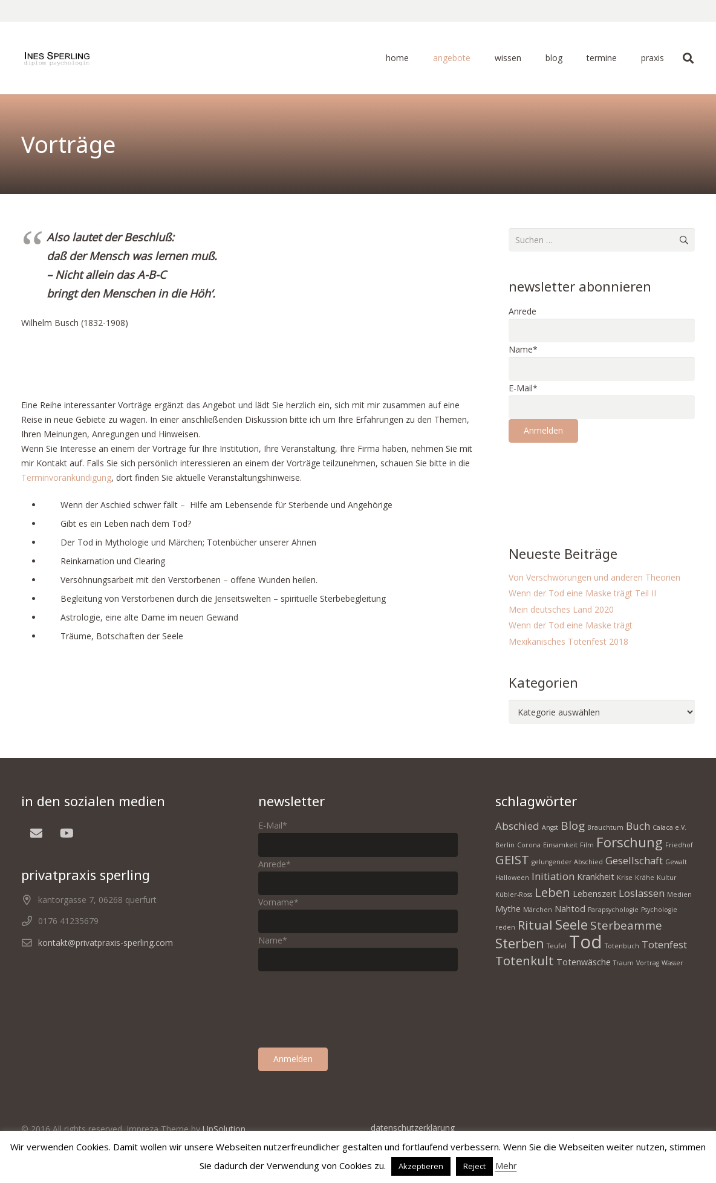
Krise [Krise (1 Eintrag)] (625, 877)
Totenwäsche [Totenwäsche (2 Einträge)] (583, 962)
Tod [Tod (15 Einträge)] (585, 942)
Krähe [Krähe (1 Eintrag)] (644, 877)
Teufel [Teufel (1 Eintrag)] (557, 946)
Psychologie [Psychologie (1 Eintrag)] (659, 909)
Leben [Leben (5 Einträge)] (552, 892)
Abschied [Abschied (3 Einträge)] (517, 826)
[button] (688, 58)
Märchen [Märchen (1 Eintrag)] (537, 909)
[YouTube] (66, 833)
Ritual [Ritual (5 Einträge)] (535, 924)
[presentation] (600, 480)
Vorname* (278, 902)
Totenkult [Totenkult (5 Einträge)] (524, 960)
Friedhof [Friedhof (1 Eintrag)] (679, 845)
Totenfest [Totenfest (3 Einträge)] (664, 944)
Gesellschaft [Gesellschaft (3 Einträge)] (634, 860)
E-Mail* (523, 388)
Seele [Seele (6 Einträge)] (571, 924)
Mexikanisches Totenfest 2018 (568, 641)
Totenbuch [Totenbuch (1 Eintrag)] (622, 946)
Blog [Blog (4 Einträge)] (573, 825)
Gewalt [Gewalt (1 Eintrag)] (676, 862)
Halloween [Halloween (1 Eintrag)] (512, 877)
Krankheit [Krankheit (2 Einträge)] (595, 876)
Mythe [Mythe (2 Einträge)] (508, 908)
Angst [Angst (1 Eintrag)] (550, 827)
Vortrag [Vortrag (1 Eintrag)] (647, 963)
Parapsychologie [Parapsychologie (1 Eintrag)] (613, 909)
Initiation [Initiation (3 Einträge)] (553, 876)
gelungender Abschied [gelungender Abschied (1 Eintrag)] (567, 862)
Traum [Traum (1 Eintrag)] (623, 963)
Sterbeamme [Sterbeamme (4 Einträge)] (626, 925)
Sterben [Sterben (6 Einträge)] (519, 943)
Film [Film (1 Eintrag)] (587, 845)
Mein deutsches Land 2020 (561, 609)
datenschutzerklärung (413, 1127)
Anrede (522, 311)
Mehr (506, 1165)
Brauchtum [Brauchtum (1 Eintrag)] (605, 827)
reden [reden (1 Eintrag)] (505, 927)
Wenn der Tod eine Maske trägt (571, 625)
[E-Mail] (36, 833)
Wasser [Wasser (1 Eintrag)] (672, 963)
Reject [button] (474, 1166)
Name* (523, 349)
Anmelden (543, 430)
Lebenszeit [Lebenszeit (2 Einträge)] (594, 893)
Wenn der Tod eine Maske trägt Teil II (582, 593)
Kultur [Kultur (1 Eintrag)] (667, 877)
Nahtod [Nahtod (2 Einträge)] (570, 908)
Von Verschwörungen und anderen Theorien (594, 577)
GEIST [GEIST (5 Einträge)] (512, 859)
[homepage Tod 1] (57, 58)
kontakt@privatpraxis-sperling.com (105, 942)
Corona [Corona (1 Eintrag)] (529, 845)
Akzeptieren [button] (421, 1166)
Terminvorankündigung (66, 477)
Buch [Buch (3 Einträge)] (638, 826)
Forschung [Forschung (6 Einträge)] (629, 842)
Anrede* (274, 864)
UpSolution (224, 1129)
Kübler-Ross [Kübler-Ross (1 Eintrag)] (513, 894)
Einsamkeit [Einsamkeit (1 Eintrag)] (560, 845)
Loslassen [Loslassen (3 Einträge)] (642, 893)
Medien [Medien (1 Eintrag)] (679, 894)
